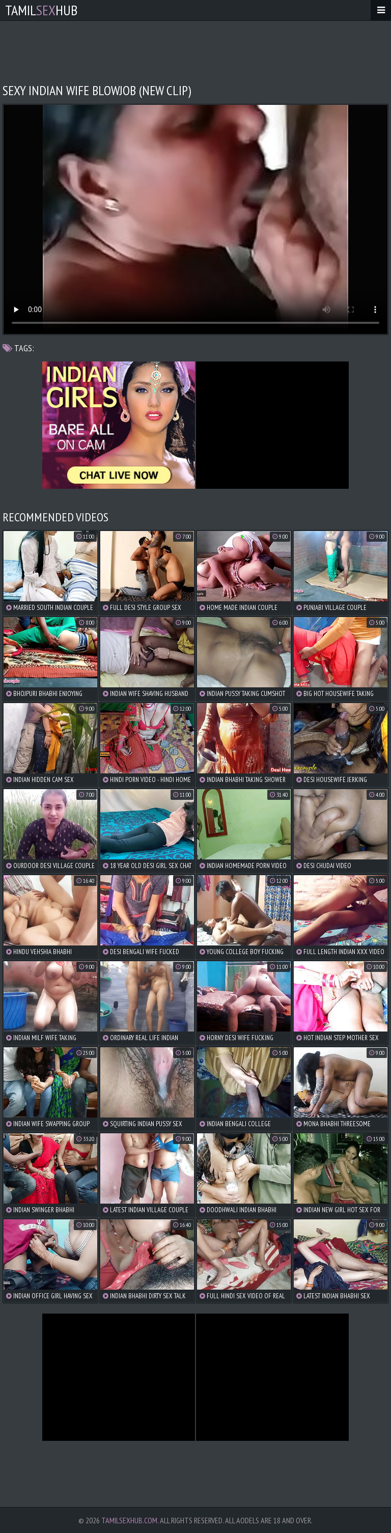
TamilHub (41, 10)
